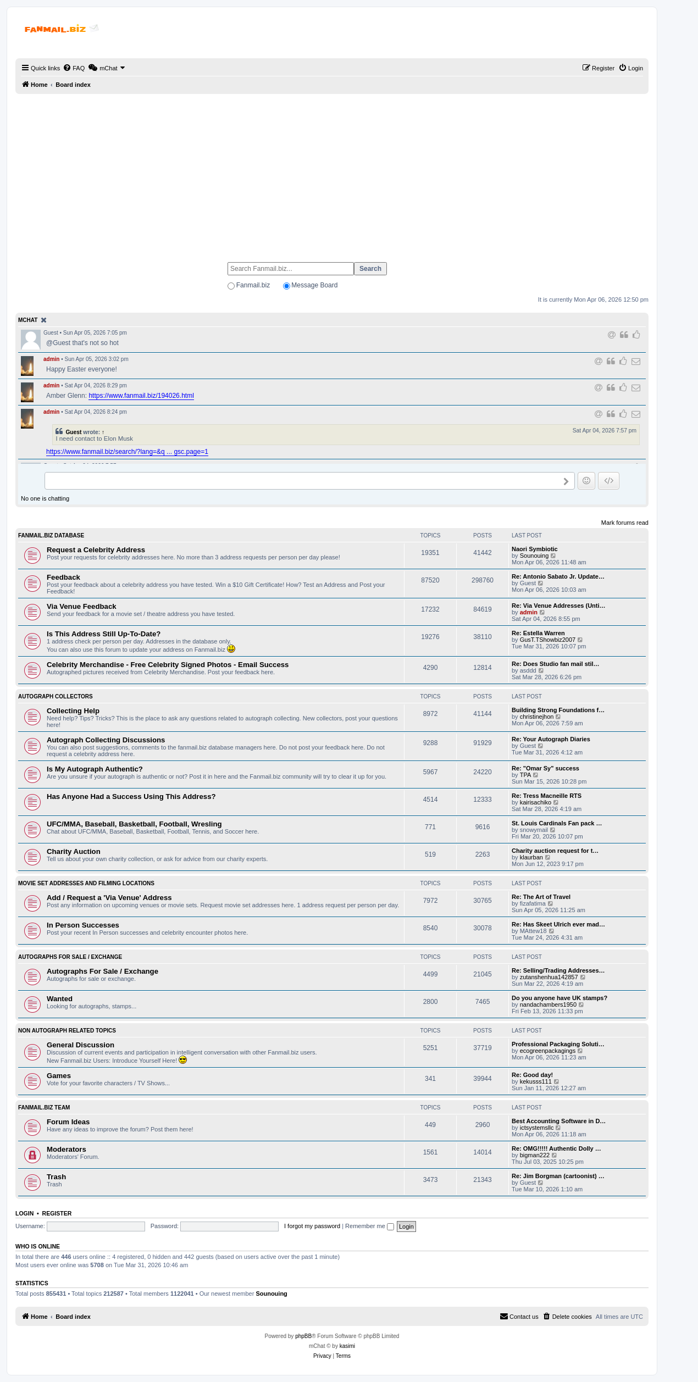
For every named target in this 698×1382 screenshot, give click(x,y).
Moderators (66, 1149)
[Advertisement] (332, 173)
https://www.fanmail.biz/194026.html (140, 395)
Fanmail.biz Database (51, 535)
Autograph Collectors (55, 696)
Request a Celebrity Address (96, 550)
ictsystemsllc (537, 1127)
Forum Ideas (68, 1122)
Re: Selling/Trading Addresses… (558, 970)
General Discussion (80, 1045)
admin (51, 359)
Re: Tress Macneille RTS (546, 795)
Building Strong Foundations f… (558, 710)
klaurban (531, 857)
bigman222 (535, 1155)
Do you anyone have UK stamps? (559, 998)
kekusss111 (536, 1081)
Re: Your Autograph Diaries (551, 739)
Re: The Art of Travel (541, 896)
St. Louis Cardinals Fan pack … (557, 823)
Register (57, 1213)
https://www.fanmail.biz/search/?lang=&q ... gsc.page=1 (127, 452)
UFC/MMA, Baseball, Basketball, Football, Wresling (134, 824)
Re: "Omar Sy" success (545, 768)
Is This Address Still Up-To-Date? (103, 634)
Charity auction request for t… (555, 850)
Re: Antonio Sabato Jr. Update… (558, 576)
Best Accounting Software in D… (559, 1121)
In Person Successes (83, 925)
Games (59, 1076)
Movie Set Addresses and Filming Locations (86, 883)
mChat (27, 320)
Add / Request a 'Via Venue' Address (109, 897)
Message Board (314, 285)
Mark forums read (625, 522)
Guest (73, 432)
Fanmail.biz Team (44, 1108)
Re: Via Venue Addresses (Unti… (559, 605)
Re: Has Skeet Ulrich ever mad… (558, 924)
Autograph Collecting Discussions (106, 740)
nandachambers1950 (548, 1004)
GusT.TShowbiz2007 (548, 639)
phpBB (303, 1336)
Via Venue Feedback (82, 606)
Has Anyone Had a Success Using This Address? (131, 796)
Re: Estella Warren (538, 633)
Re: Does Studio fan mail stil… (556, 664)
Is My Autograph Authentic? (95, 769)
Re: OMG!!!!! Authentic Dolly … (556, 1148)
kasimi (347, 1346)
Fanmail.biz (253, 285)
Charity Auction (74, 851)
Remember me (369, 1226)
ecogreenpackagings (548, 1050)
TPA (525, 775)
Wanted (60, 999)
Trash (56, 1177)
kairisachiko (535, 802)
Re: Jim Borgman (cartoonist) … (558, 1176)
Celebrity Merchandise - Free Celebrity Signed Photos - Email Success (168, 665)
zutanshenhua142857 (549, 977)
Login (24, 1213)
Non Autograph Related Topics (67, 1031)
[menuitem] (74, 68)
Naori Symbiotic (535, 549)
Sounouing (534, 555)
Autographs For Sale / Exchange (70, 957)
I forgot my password (312, 1226)
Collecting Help (73, 711)
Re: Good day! (532, 1075)
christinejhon (537, 716)
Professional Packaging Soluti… (558, 1044)
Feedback (63, 577)
